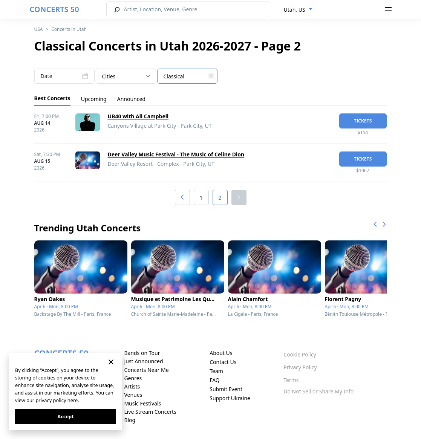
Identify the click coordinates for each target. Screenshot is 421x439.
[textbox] (187, 76)
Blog (129, 420)
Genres (133, 378)
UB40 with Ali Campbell (138, 116)
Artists (132, 386)
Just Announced (143, 361)
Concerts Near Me (146, 369)
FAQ (215, 380)
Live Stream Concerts (150, 411)
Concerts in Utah (69, 29)
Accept (65, 416)
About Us (221, 352)
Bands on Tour (142, 352)
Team (216, 371)
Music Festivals (142, 403)
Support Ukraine (230, 398)
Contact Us (223, 362)
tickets (363, 121)
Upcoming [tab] (94, 98)
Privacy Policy (300, 367)
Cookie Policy (299, 354)
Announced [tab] (131, 98)
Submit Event (226, 389)
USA (38, 29)
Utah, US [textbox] (294, 9)
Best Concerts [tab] (52, 98)
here (72, 400)
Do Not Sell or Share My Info (318, 391)
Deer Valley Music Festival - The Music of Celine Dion (176, 154)
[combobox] (298, 9)
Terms (291, 380)
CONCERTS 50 (54, 9)
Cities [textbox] (109, 76)
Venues (133, 394)
